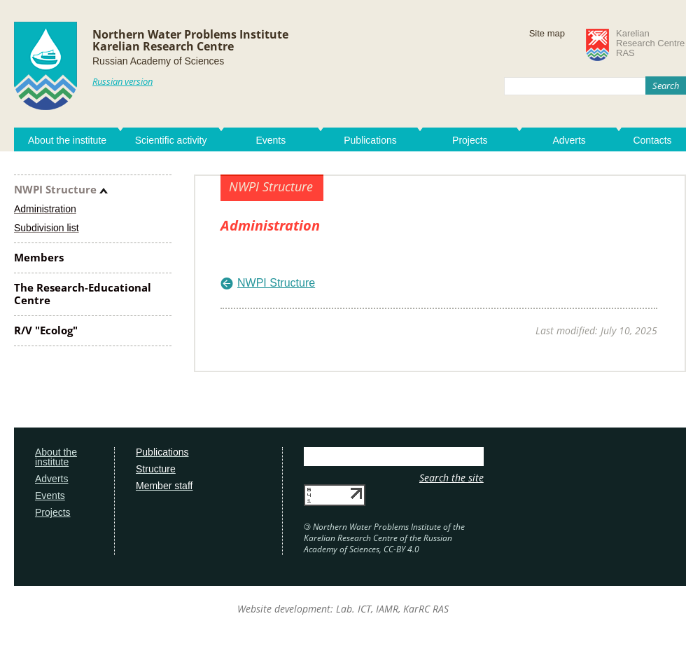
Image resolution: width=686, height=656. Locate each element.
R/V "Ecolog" (46, 330)
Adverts (568, 140)
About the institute (67, 140)
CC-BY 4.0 (401, 549)
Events (270, 140)
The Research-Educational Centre (82, 293)
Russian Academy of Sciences (158, 61)
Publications (370, 140)
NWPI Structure (55, 189)
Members (39, 257)
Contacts (652, 140)
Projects (470, 140)
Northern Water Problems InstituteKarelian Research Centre (190, 40)
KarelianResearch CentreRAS (650, 43)
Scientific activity (171, 140)
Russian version (122, 81)
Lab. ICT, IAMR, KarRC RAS (392, 608)
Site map (547, 33)
